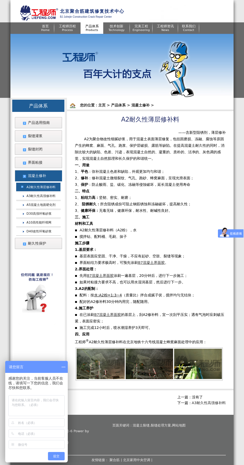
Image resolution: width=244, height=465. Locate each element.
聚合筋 (114, 460)
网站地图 (179, 425)
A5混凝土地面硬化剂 (41, 205)
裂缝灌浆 (35, 136)
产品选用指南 (39, 122)
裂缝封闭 (35, 149)
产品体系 (118, 105)
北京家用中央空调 (136, 460)
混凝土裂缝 (141, 425)
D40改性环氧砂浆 (39, 231)
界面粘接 (35, 162)
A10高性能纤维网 (39, 222)
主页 (102, 105)
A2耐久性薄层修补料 (41, 187)
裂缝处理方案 (161, 425)
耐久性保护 (37, 243)
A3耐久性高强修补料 (41, 196)
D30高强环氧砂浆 (39, 213)
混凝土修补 (37, 176)
